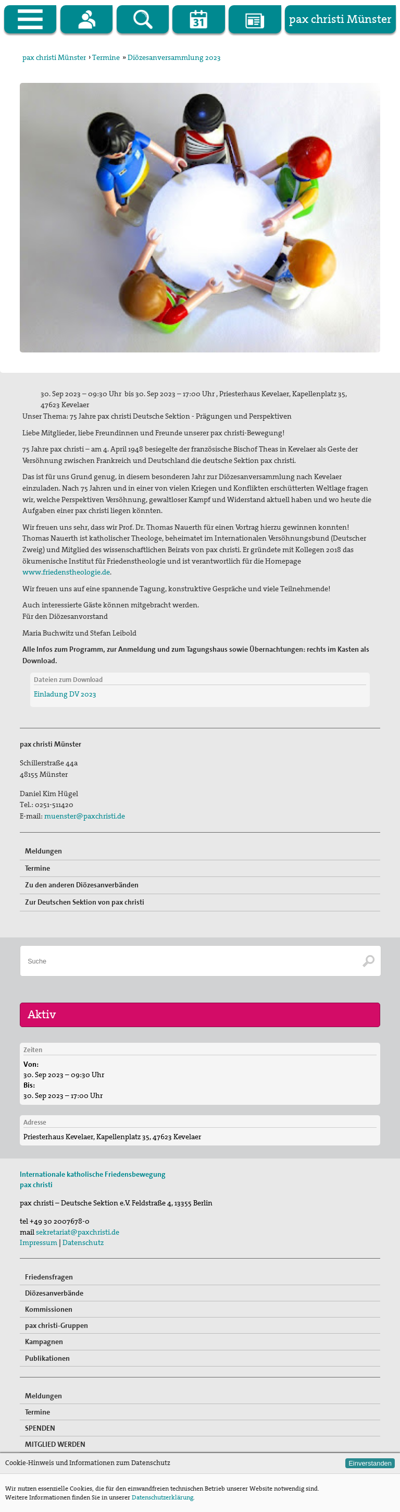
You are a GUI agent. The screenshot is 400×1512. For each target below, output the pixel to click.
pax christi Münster (54, 57)
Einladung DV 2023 (65, 694)
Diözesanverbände (54, 1293)
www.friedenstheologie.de (66, 572)
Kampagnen (44, 1341)
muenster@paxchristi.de (84, 816)
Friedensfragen (49, 1277)
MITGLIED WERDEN (55, 1444)
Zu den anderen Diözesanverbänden (82, 884)
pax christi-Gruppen (56, 1325)
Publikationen (47, 1358)
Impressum (38, 1242)
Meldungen (43, 851)
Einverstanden (370, 1463)
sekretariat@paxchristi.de (77, 1232)
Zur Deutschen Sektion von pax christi (84, 902)
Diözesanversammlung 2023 (174, 57)
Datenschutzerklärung (162, 1497)
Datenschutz (83, 1242)
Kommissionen (48, 1309)
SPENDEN (40, 1428)
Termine (106, 57)
